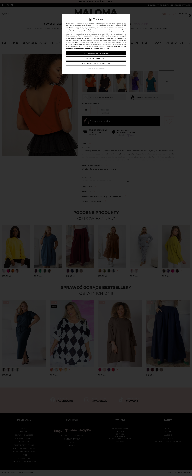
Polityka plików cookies (96, 69)
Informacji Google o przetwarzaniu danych (92, 48)
